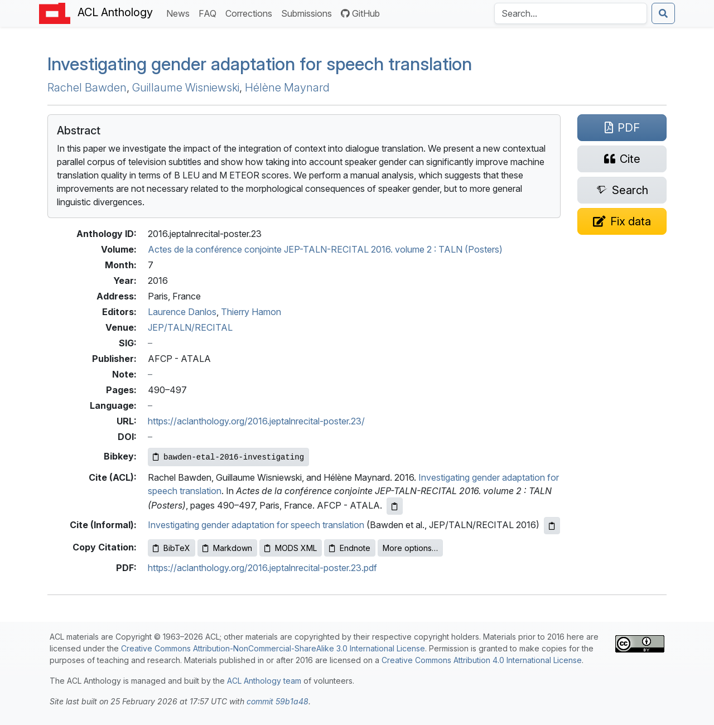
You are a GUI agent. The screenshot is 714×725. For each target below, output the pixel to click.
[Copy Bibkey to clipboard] (228, 457)
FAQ (210, 12)
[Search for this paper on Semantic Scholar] (622, 190)
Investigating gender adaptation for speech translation (259, 64)
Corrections (251, 12)
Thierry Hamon (251, 311)
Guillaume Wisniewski (185, 87)
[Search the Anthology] (570, 13)
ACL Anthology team (264, 680)
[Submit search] (663, 13)
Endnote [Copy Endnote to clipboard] (349, 548)
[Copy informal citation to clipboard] (552, 525)
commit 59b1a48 (277, 701)
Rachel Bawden (87, 87)
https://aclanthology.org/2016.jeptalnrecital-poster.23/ (256, 421)
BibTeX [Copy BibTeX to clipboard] (171, 548)
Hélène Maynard (287, 87)
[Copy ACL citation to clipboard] (395, 506)
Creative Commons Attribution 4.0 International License (482, 660)
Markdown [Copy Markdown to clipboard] (227, 548)
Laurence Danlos (182, 311)
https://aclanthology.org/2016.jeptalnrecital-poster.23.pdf (262, 567)
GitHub (360, 13)
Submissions (308, 12)
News (180, 12)
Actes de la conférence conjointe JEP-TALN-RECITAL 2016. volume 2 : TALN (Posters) (325, 249)
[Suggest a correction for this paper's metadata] (622, 221)
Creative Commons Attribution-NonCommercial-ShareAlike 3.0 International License (273, 648)
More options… (410, 548)
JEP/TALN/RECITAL (190, 327)
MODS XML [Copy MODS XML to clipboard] (290, 548)
